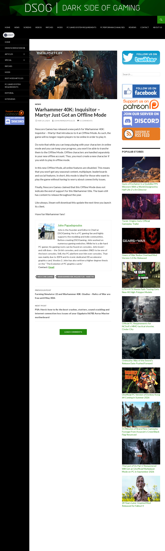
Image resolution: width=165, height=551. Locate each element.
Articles (9, 54)
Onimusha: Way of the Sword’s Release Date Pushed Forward (137, 362)
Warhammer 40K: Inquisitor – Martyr (76, 277)
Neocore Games (45, 277)
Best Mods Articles (14, 78)
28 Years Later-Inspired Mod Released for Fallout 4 (136, 504)
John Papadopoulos (64, 120)
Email (51, 267)
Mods (60, 27)
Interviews (10, 99)
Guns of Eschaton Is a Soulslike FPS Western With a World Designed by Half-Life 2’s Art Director (140, 186)
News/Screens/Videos (15, 48)
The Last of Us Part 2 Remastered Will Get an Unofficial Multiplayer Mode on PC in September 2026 (139, 468)
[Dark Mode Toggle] (9, 35)
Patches (49, 27)
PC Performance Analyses (112, 27)
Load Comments (73, 332)
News (16, 27)
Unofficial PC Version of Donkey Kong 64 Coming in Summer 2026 (141, 396)
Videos (38, 27)
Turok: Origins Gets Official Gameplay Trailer (136, 222)
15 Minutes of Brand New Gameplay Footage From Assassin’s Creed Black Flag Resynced (140, 431)
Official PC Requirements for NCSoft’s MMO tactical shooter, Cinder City (138, 326)
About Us (157, 27)
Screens (27, 27)
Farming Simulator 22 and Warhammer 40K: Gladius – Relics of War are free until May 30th (73, 293)
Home (7, 27)
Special (8, 60)
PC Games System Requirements (81, 27)
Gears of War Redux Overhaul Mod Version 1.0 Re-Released (139, 256)
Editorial (9, 93)
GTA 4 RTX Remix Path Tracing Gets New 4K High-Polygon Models (140, 290)
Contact (144, 27)
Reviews (132, 27)
